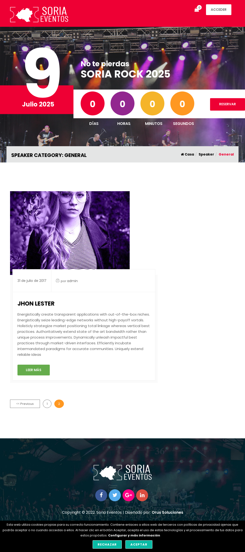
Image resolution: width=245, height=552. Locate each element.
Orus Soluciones (167, 512)
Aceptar (138, 544)
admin (72, 281)
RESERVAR (227, 104)
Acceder (219, 9)
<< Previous (25, 403)
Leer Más (33, 370)
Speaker (206, 154)
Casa (187, 154)
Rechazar (107, 544)
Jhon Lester (36, 303)
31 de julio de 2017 (31, 280)
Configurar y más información (134, 535)
